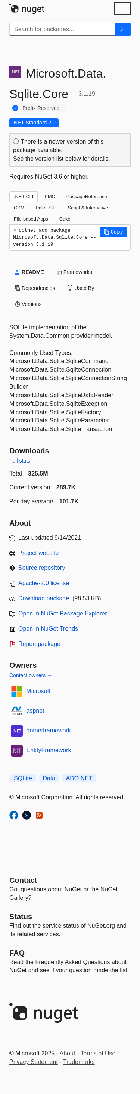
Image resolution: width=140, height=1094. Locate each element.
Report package (39, 644)
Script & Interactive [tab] (88, 207)
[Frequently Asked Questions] (17, 953)
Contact (23, 880)
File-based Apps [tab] (31, 219)
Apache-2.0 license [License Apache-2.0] (43, 583)
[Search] (123, 29)
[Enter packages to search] (62, 29)
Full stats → (23, 461)
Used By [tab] (81, 288)
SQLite (23, 778)
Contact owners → (30, 675)
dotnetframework (49, 730)
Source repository (41, 568)
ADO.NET (79, 778)
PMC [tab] (49, 196)
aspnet (35, 711)
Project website (38, 553)
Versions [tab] (28, 304)
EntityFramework (49, 750)
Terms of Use (97, 1053)
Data (49, 778)
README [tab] (29, 272)
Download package (43, 598)
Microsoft (39, 691)
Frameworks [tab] (74, 272)
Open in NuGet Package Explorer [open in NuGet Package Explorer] (62, 613)
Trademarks (79, 1062)
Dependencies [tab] (35, 288)
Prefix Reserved (41, 108)
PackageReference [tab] (86, 196)
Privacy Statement (33, 1062)
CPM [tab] (19, 207)
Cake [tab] (65, 219)
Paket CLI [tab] (45, 207)
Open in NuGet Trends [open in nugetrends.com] (48, 629)
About (67, 1053)
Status (20, 916)
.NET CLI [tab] (23, 196)
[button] (113, 232)
